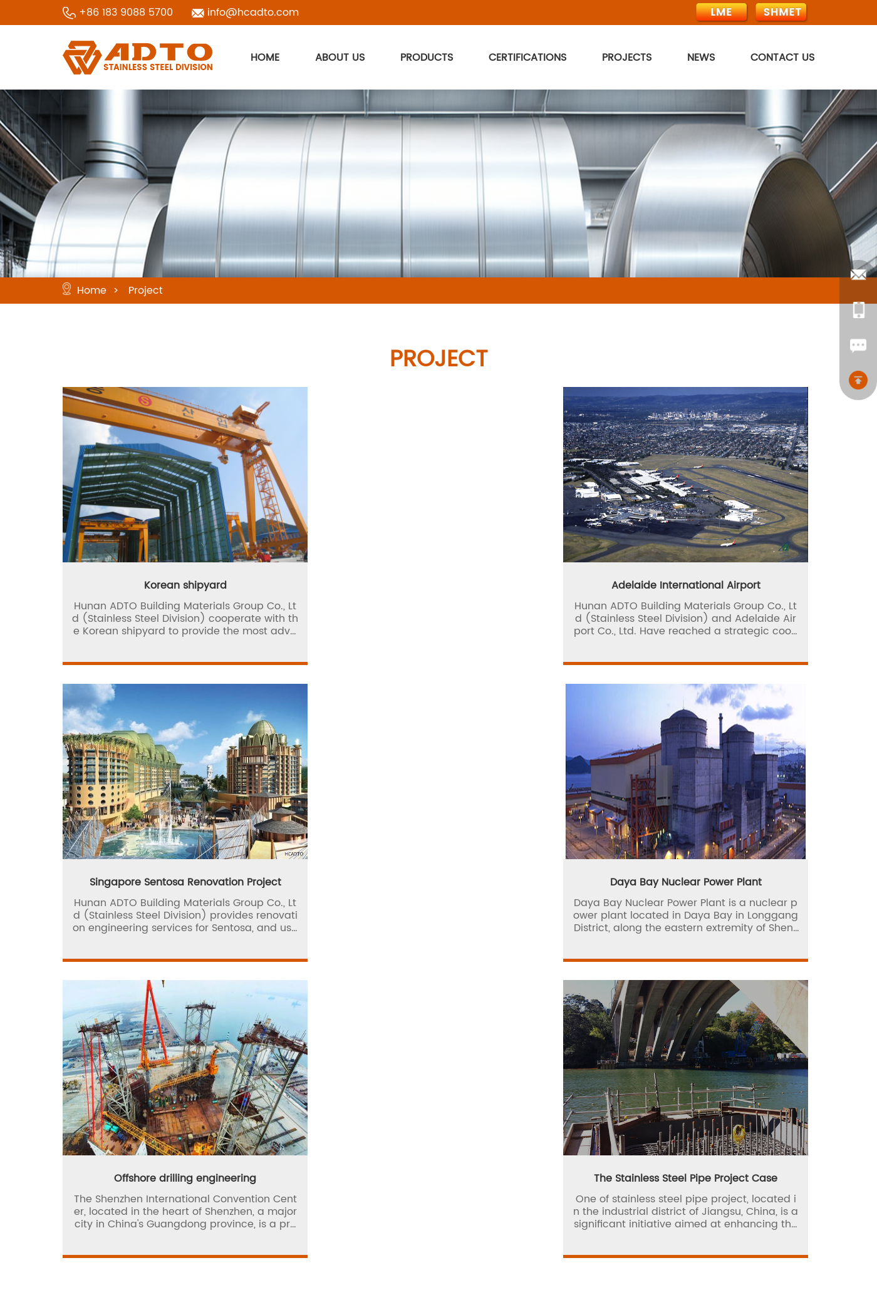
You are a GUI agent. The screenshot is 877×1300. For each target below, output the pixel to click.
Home (91, 290)
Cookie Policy (503, 1197)
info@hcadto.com (253, 12)
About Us (492, 1106)
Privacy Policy (391, 1197)
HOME (265, 57)
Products (379, 1129)
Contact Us (385, 1174)
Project (145, 290)
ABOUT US (340, 57)
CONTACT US (782, 57)
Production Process (517, 1129)
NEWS (701, 57)
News (483, 1151)
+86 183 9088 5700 (126, 12)
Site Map (492, 1174)
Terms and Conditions (412, 1219)
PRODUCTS (426, 57)
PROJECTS (626, 57)
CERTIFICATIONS (527, 57)
